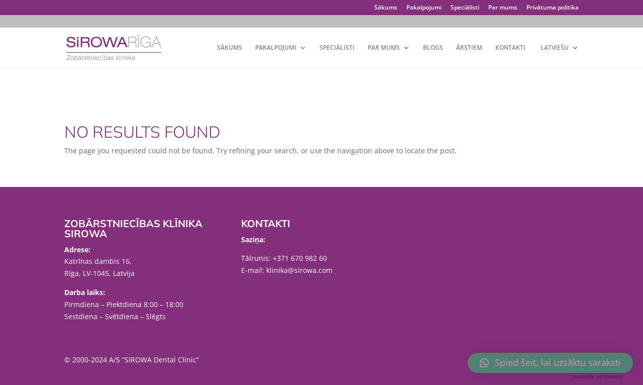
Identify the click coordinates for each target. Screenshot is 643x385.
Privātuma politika (552, 8)
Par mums (502, 8)
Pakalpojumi (424, 8)
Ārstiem (469, 48)
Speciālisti (465, 8)
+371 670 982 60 (300, 258)
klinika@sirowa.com (299, 270)
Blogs (433, 48)
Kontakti (510, 48)
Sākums (385, 8)
